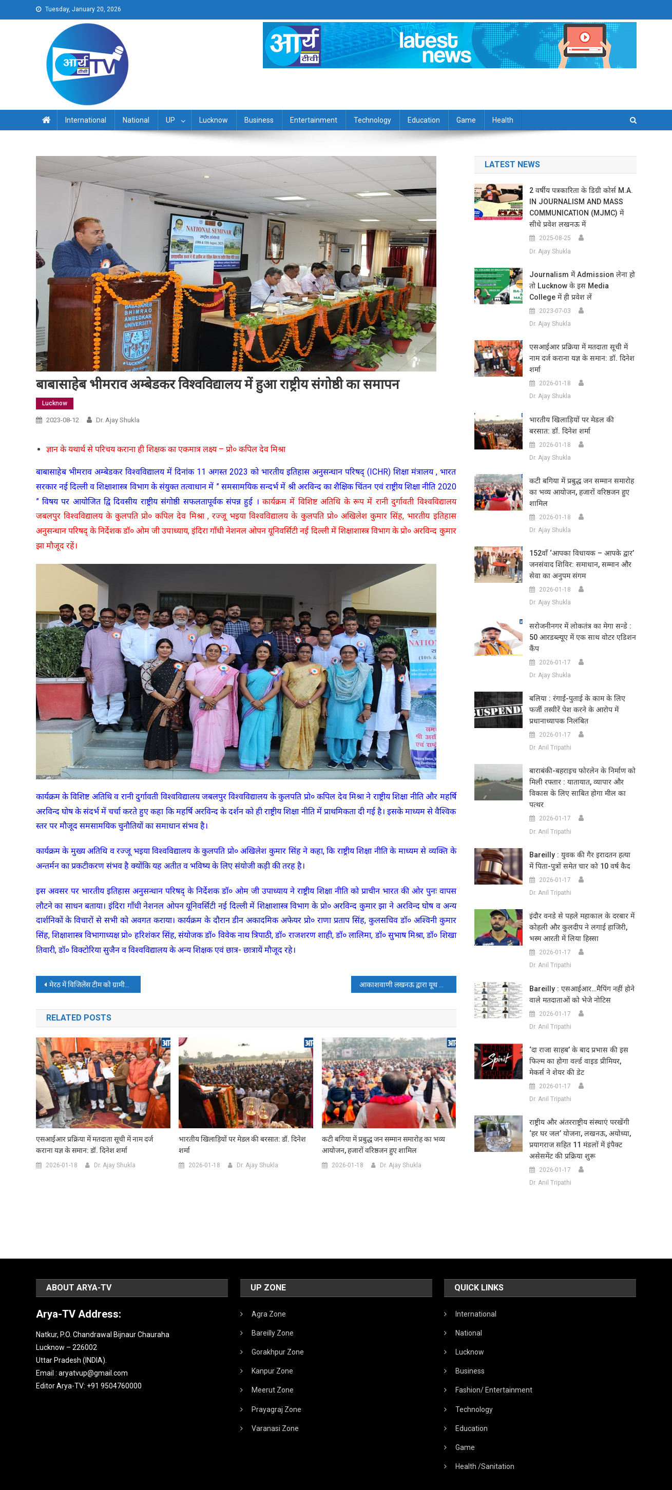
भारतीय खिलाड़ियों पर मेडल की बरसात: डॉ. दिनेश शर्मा (242, 1144)
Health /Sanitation (484, 1444)
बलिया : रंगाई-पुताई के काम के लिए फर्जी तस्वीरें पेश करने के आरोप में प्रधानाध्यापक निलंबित (582, 687)
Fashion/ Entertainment (493, 1367)
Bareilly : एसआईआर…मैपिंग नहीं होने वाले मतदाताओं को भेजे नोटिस (580, 972)
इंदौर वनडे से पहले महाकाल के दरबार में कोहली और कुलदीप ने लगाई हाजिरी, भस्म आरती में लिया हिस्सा (579, 904)
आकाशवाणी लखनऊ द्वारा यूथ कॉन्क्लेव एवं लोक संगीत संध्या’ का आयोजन (407, 985)
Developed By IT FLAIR (605, 1478)
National (136, 120)
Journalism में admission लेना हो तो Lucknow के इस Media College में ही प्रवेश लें (581, 285)
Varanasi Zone (275, 1406)
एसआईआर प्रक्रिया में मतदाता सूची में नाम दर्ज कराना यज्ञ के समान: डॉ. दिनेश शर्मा (94, 1144)
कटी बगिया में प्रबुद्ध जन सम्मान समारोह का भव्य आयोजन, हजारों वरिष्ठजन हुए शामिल (383, 1144)
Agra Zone (269, 1291)
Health (502, 120)
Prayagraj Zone (276, 1387)
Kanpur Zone (272, 1348)
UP (170, 120)
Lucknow (213, 120)
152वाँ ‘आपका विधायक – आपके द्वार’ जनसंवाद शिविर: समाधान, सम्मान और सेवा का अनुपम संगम (580, 553)
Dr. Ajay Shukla (118, 420)
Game (466, 120)
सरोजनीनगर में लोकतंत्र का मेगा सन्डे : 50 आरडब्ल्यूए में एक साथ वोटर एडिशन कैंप (582, 620)
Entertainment (313, 120)
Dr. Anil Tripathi (550, 725)
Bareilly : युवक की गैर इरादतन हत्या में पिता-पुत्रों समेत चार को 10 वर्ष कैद (581, 838)
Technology (372, 120)
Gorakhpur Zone (278, 1329)
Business (259, 120)
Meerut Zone (273, 1367)
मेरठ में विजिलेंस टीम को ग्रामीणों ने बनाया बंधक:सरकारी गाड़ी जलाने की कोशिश (95, 985)
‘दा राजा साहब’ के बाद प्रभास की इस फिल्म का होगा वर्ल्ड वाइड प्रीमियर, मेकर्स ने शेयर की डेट (581, 1038)
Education (424, 120)
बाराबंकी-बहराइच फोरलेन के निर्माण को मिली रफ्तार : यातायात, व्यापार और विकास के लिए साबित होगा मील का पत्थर (581, 765)
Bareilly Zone (273, 1310)
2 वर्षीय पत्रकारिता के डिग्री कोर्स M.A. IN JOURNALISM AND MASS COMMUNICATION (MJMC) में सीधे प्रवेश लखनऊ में (582, 207)
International (85, 120)
